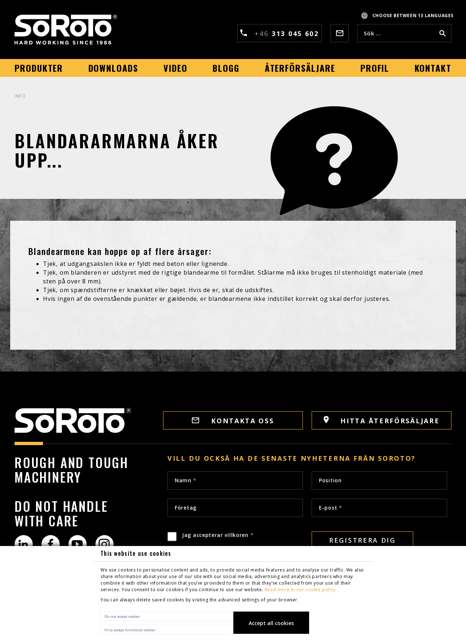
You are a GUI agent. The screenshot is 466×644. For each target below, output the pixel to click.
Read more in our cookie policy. (301, 589)
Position (330, 480)
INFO (20, 96)
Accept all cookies (271, 623)
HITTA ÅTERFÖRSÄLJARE (382, 420)
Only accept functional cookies (129, 630)
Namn (185, 480)
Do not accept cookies (122, 616)
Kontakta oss (233, 420)
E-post (330, 507)
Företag (186, 507)
